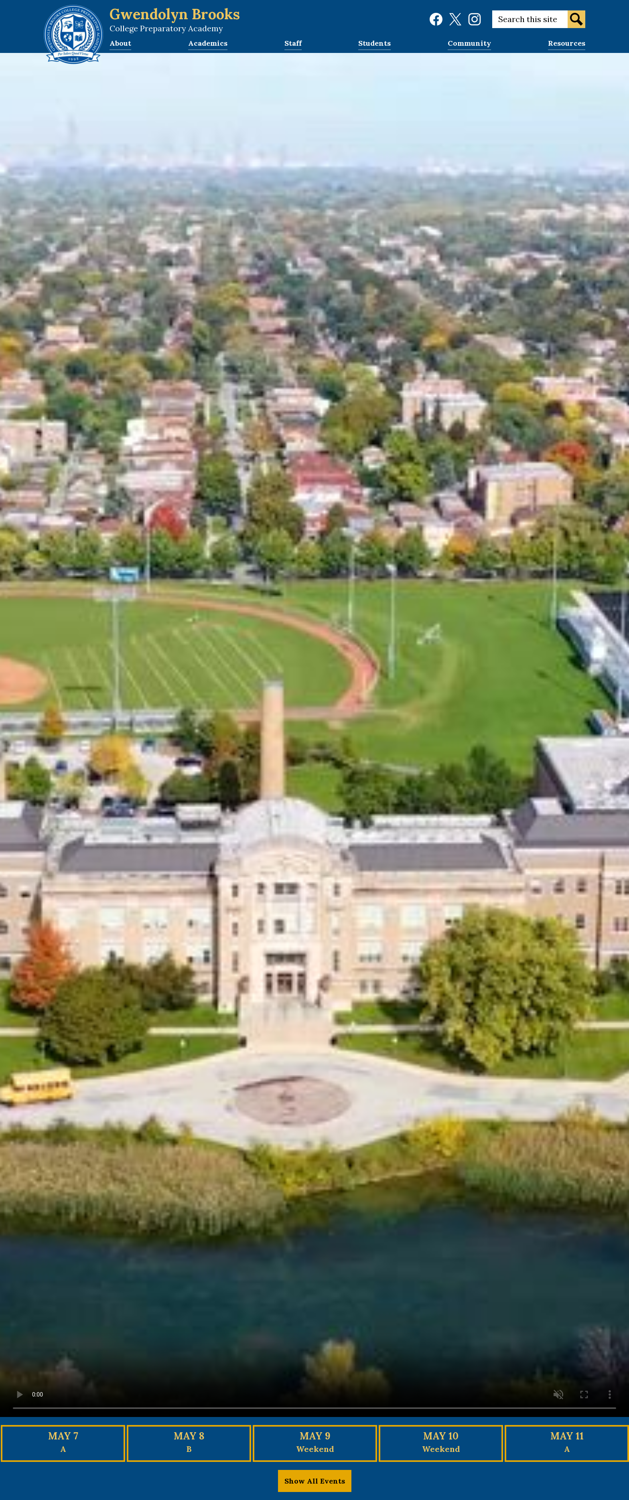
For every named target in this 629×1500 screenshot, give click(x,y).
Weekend (315, 1449)
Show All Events (314, 1481)
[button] (120, 46)
